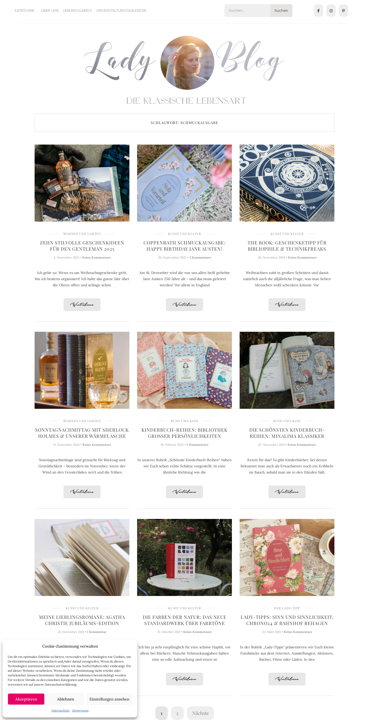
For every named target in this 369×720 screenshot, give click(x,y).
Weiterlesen (82, 305)
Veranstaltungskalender (121, 10)
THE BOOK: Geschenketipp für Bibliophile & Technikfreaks (287, 246)
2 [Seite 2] (177, 713)
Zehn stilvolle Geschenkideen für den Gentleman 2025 (82, 246)
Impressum (80, 710)
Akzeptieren (26, 699)
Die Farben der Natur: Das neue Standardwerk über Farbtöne (185, 620)
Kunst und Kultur (184, 234)
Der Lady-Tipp (287, 608)
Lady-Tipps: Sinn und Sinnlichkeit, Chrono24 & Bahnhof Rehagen (287, 620)
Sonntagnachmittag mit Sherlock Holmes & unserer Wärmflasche (82, 433)
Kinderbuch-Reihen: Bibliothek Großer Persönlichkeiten (184, 433)
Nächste (200, 713)
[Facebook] (318, 10)
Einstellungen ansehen (109, 699)
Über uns (50, 10)
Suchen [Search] (281, 10)
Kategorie (24, 10)
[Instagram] (331, 10)
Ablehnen (65, 699)
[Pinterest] (343, 10)
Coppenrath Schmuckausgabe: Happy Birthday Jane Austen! (184, 246)
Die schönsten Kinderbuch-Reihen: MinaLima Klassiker (287, 433)
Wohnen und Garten (82, 234)
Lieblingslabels (77, 10)
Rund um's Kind (184, 421)
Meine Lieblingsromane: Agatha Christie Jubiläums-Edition (82, 620)
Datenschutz (61, 710)
